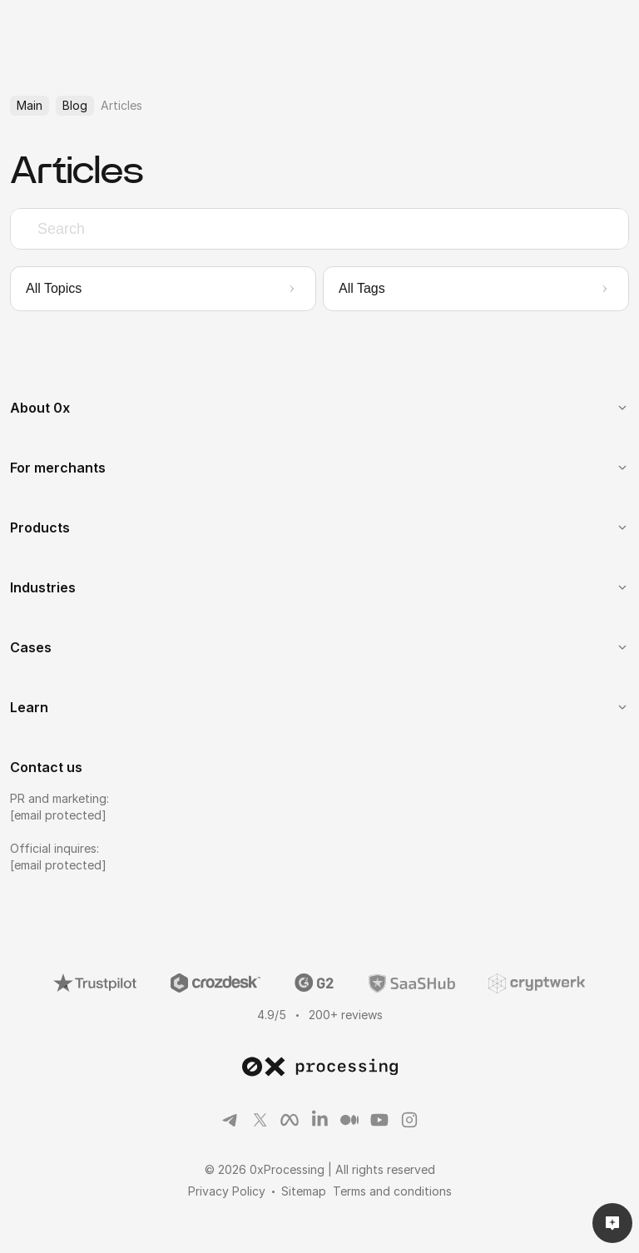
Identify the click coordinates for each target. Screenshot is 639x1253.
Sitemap (303, 1191)
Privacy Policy (226, 1191)
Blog (74, 105)
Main (29, 105)
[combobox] (319, 229)
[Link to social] (230, 1120)
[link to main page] (320, 1067)
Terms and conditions (392, 1191)
